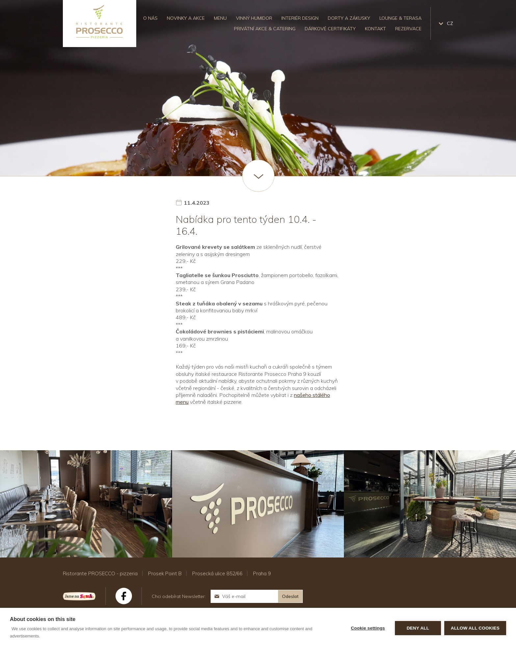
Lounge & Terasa (400, 18)
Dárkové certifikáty (330, 29)
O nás (150, 18)
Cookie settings (368, 628)
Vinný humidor (254, 18)
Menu (220, 18)
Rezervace (408, 29)
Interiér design (300, 18)
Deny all (418, 628)
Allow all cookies (475, 628)
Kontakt (375, 29)
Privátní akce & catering (265, 29)
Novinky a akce (186, 18)
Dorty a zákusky (349, 18)
